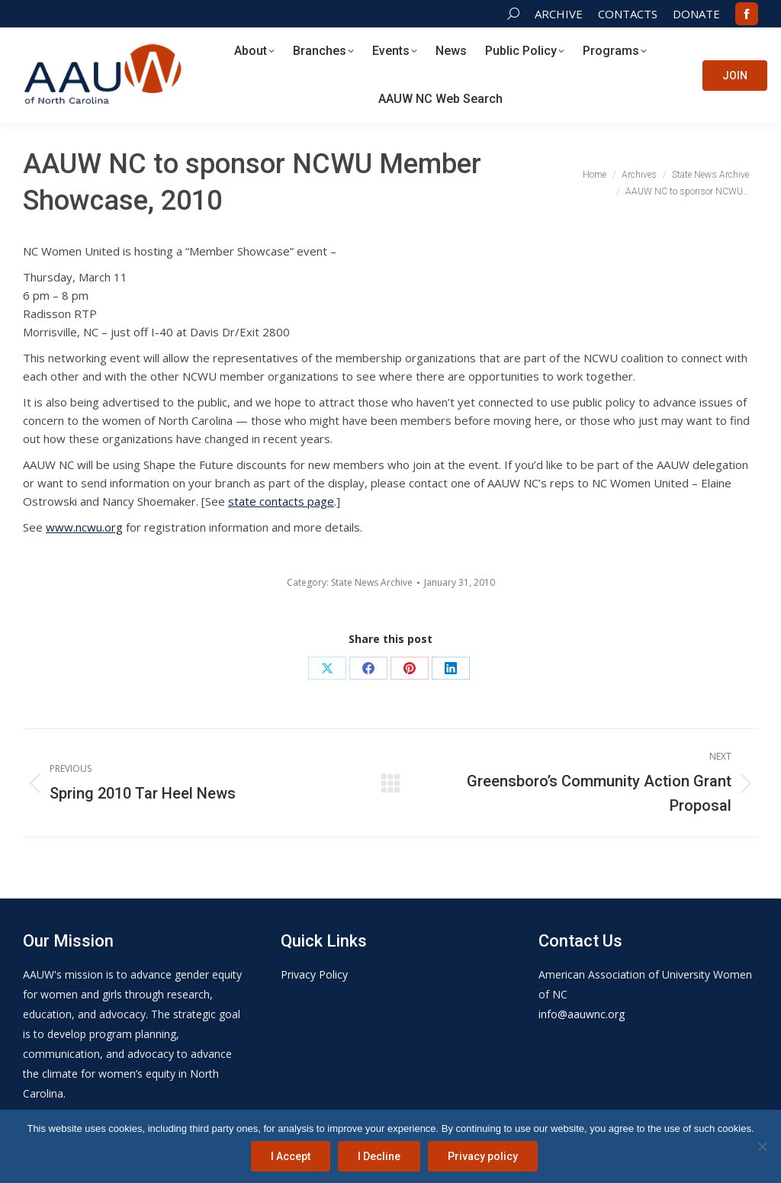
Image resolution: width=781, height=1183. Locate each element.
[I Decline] (762, 1146)
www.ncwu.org (84, 527)
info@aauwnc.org (581, 1014)
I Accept (290, 1156)
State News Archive (372, 582)
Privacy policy (483, 1156)
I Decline (379, 1156)
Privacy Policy (314, 974)
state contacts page (281, 501)
